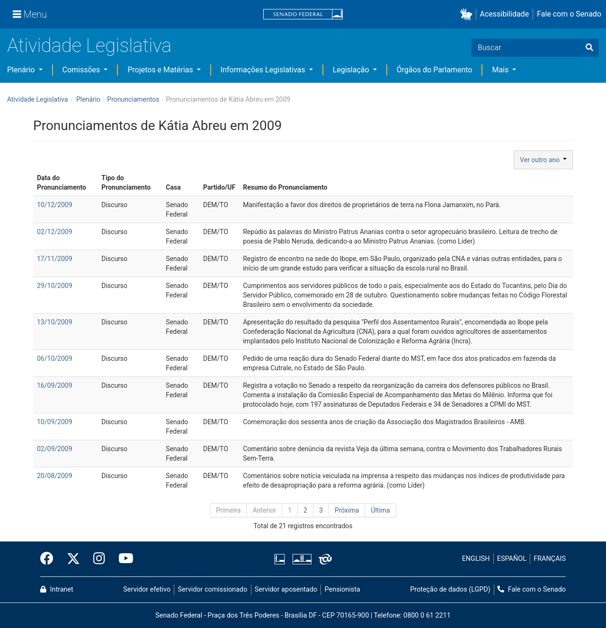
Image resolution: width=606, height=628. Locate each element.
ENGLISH (476, 559)
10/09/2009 (54, 422)
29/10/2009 (54, 285)
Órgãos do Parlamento (434, 69)
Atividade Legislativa (89, 46)
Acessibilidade (504, 13)
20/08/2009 (54, 476)
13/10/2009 (54, 322)
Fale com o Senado (569, 13)
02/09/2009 (54, 449)
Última (380, 510)
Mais (501, 69)
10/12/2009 (54, 205)
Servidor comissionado (213, 589)
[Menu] (30, 14)
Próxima (347, 510)
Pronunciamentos (133, 99)
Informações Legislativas (264, 69)
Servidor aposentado (286, 589)
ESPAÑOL (511, 559)
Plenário (21, 69)
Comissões (82, 69)
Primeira (228, 510)
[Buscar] (589, 47)
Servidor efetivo (146, 589)
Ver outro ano (543, 160)
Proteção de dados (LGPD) (450, 589)
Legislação (352, 69)
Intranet (56, 589)
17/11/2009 (54, 258)
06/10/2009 (54, 358)
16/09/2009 (54, 385)
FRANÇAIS (550, 559)
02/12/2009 (54, 232)
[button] (468, 14)
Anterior (264, 510)
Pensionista (342, 589)
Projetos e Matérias (161, 69)
